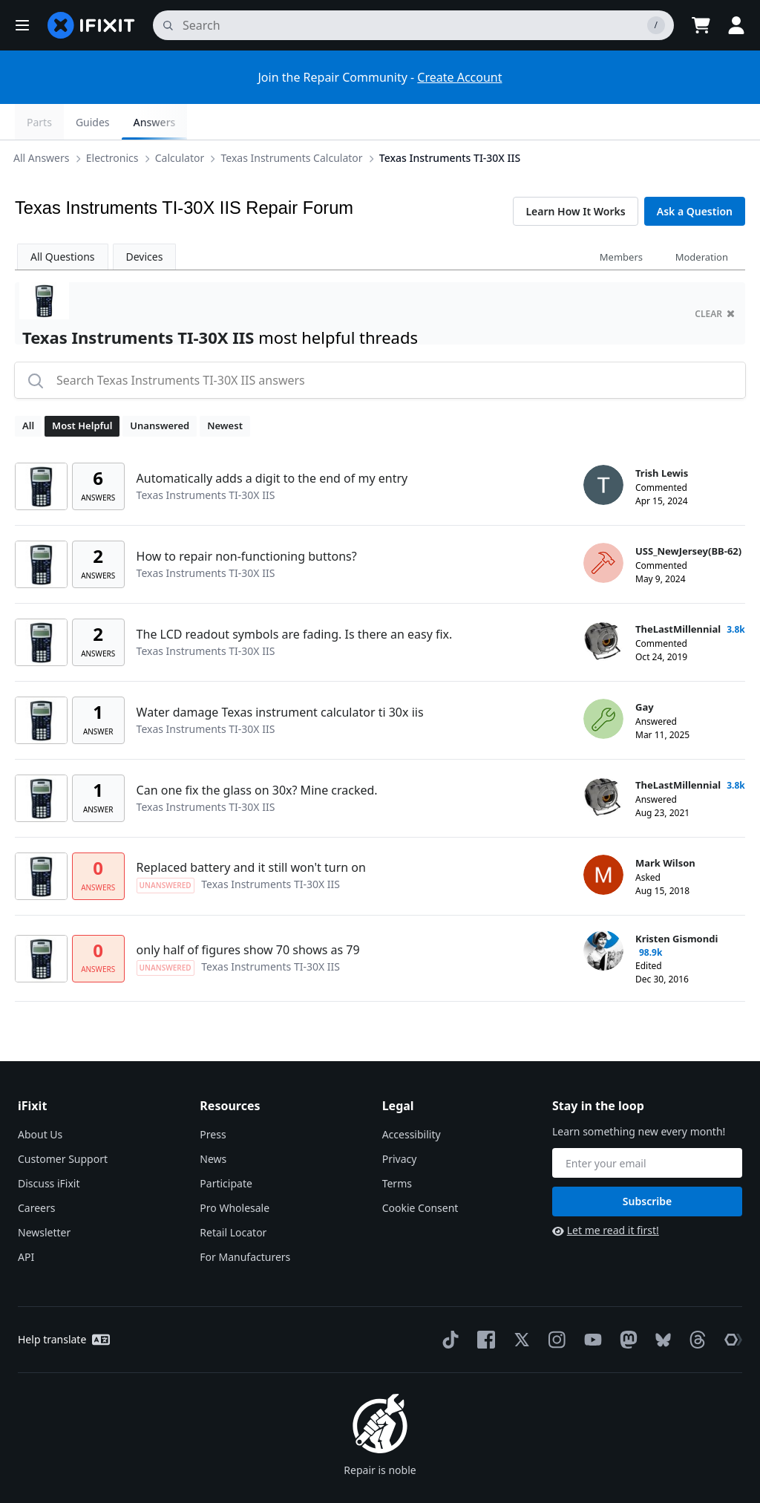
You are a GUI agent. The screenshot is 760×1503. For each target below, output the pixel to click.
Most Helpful (82, 390)
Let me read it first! (605, 1194)
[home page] (91, 25)
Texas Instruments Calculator (294, 121)
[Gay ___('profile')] (603, 683)
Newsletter (44, 1197)
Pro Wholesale (234, 1172)
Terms (397, 1148)
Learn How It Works (575, 176)
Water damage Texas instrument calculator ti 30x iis (280, 676)
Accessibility (411, 1099)
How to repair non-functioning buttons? (247, 520)
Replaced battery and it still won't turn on (251, 832)
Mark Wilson (665, 827)
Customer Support (63, 1123)
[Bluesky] (660, 1304)
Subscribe (647, 1165)
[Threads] (695, 1304)
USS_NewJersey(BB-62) (688, 515)
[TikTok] (447, 1304)
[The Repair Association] (730, 1304)
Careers (36, 1172)
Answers (712, 122)
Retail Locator (233, 1197)
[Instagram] (554, 1304)
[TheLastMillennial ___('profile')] (603, 605)
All (28, 390)
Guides (651, 122)
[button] (22, 25)
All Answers (44, 121)
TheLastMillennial (678, 593)
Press (213, 1099)
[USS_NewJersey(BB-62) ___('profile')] (603, 527)
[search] (413, 25)
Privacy (399, 1123)
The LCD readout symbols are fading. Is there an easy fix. (295, 598)
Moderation (701, 221)
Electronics (115, 121)
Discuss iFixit (49, 1148)
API (26, 1221)
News (213, 1123)
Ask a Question (695, 176)
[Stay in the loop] (647, 1127)
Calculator (182, 121)
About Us (40, 1099)
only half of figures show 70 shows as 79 (248, 914)
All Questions (62, 221)
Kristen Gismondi (676, 903)
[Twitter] (519, 1304)
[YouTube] (590, 1304)
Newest (225, 390)
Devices (144, 221)
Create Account (459, 77)
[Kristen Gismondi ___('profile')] (603, 915)
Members (621, 221)
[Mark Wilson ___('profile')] (603, 839)
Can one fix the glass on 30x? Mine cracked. (257, 754)
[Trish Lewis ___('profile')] (603, 449)
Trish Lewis (661, 437)
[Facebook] (483, 1304)
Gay (644, 671)
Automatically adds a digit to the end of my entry (272, 442)
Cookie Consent (420, 1172)
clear (715, 278)
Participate (226, 1148)
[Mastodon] (626, 1304)
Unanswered (159, 390)
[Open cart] (700, 25)
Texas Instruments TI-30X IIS (452, 121)
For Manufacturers (245, 1221)
